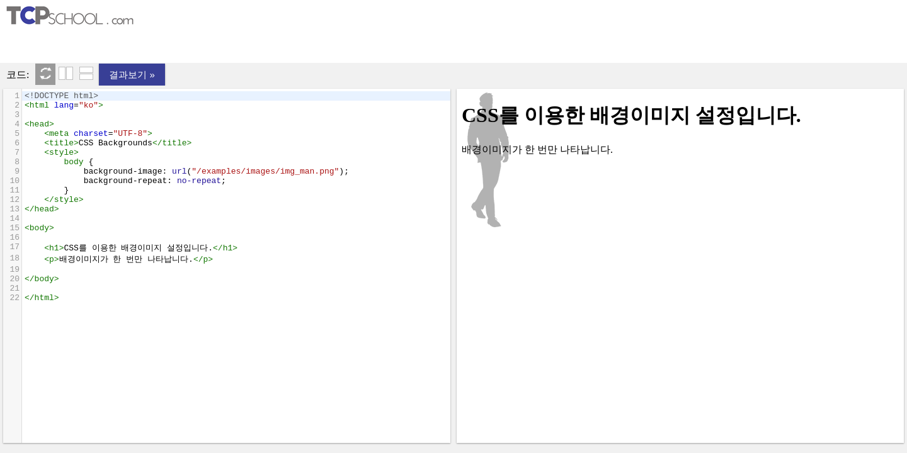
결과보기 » (132, 74)
